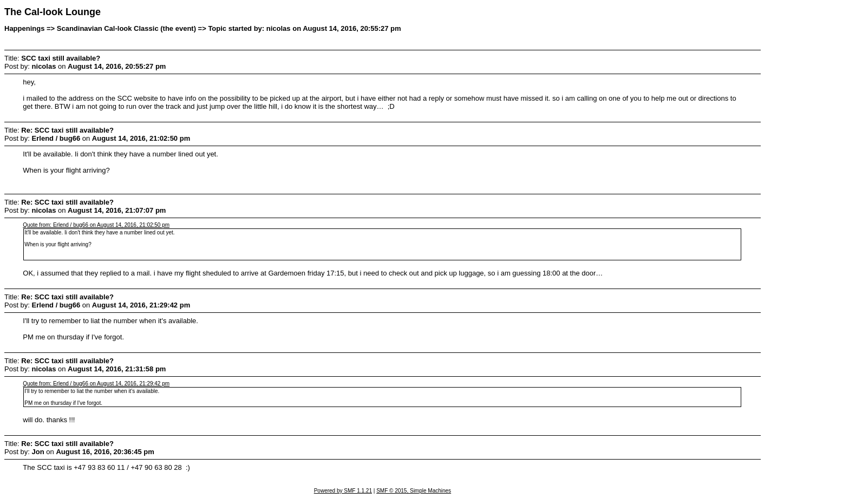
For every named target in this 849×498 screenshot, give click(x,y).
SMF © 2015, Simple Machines (413, 491)
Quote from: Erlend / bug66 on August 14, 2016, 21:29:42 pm (96, 383)
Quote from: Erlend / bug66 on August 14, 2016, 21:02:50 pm (96, 225)
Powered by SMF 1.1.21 (343, 491)
